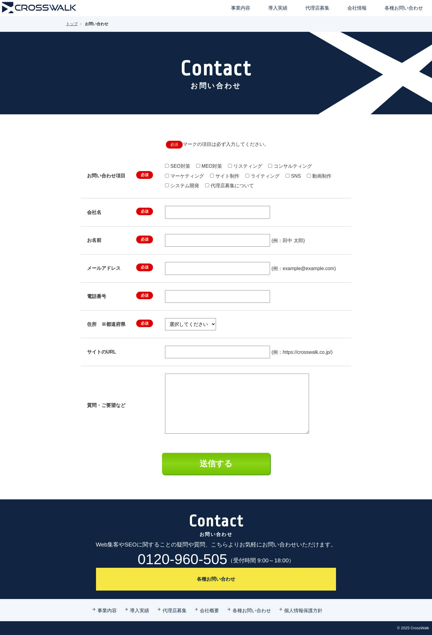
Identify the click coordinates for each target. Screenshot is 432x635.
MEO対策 (212, 166)
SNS (296, 176)
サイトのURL (101, 351)
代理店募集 (317, 8)
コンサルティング (293, 166)
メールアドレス (120, 267)
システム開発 (184, 185)
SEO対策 (180, 166)
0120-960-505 (216, 559)
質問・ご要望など (106, 405)
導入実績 (277, 8)
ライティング (265, 176)
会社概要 (209, 610)
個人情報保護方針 (303, 610)
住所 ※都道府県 (120, 323)
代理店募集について (232, 185)
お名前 (120, 239)
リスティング (247, 166)
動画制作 (322, 176)
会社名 (120, 211)
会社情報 (357, 8)
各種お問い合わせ (404, 8)
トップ (72, 24)
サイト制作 (227, 176)
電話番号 (120, 295)
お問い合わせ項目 (120, 175)
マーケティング (187, 176)
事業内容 (240, 8)
